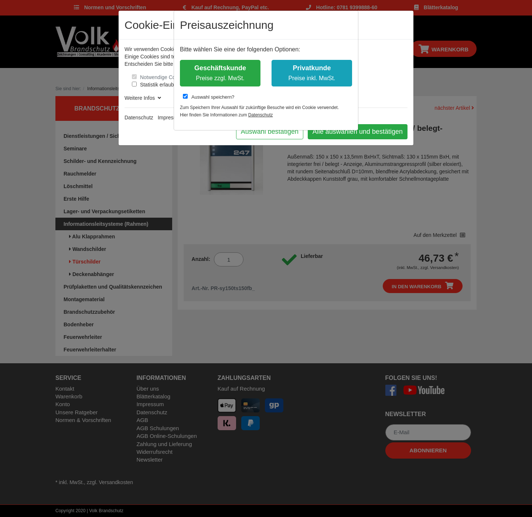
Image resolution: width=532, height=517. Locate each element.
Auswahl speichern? (208, 97)
